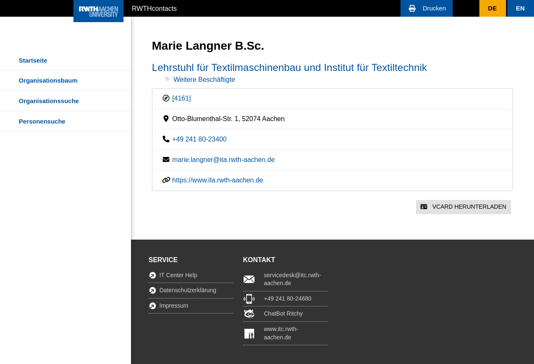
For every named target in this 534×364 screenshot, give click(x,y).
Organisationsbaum (48, 80)
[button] (426, 8)
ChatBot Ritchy (283, 313)
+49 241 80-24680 (288, 298)
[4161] (181, 98)
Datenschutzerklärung (187, 290)
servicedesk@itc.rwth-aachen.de (292, 279)
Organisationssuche (49, 100)
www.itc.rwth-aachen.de (281, 333)
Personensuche (42, 121)
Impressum (173, 305)
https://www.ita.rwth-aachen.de (217, 180)
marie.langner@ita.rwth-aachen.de (223, 159)
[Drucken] (426, 8)
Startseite (33, 60)
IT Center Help (178, 275)
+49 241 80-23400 (199, 139)
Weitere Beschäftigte (204, 79)
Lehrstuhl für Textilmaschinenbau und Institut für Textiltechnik (289, 67)
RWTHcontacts (154, 8)
